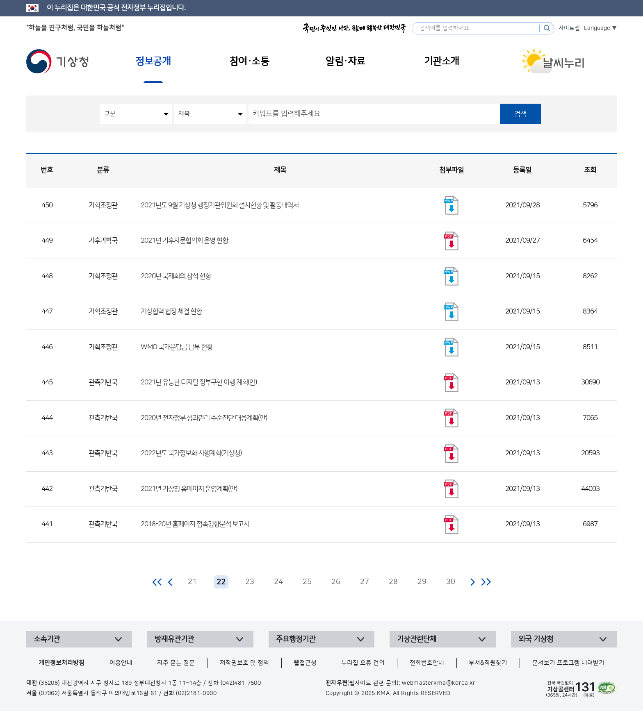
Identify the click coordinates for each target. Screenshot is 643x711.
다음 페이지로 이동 (472, 581)
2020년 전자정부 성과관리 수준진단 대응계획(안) (204, 418)
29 (421, 582)
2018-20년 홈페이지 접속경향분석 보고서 (195, 524)
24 (278, 582)
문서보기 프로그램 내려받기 (568, 662)
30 (450, 582)
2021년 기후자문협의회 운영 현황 (184, 240)
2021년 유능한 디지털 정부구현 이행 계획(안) (199, 382)
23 (249, 582)
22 (221, 582)
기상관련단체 (416, 639)
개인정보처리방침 (61, 662)
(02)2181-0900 (196, 693)
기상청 (57, 61)
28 (393, 582)
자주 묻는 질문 (176, 662)
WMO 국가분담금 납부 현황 (176, 347)
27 (364, 582)
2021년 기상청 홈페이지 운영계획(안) (189, 489)
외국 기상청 (535, 639)
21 (192, 582)
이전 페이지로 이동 (170, 581)
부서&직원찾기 (488, 662)
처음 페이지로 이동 (158, 581)
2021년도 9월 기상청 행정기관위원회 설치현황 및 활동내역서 (220, 205)
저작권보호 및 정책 (244, 662)
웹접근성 (305, 662)
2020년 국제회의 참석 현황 (176, 276)
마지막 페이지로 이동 (486, 581)
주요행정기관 (295, 639)
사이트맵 (569, 28)
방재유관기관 (174, 639)
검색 (520, 114)
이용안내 (120, 662)
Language (597, 28)
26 (335, 582)
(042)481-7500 (241, 683)
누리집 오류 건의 (363, 662)
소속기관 (47, 639)
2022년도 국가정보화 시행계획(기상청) (191, 453)
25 (307, 582)
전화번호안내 (427, 662)
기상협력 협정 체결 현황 (171, 311)
